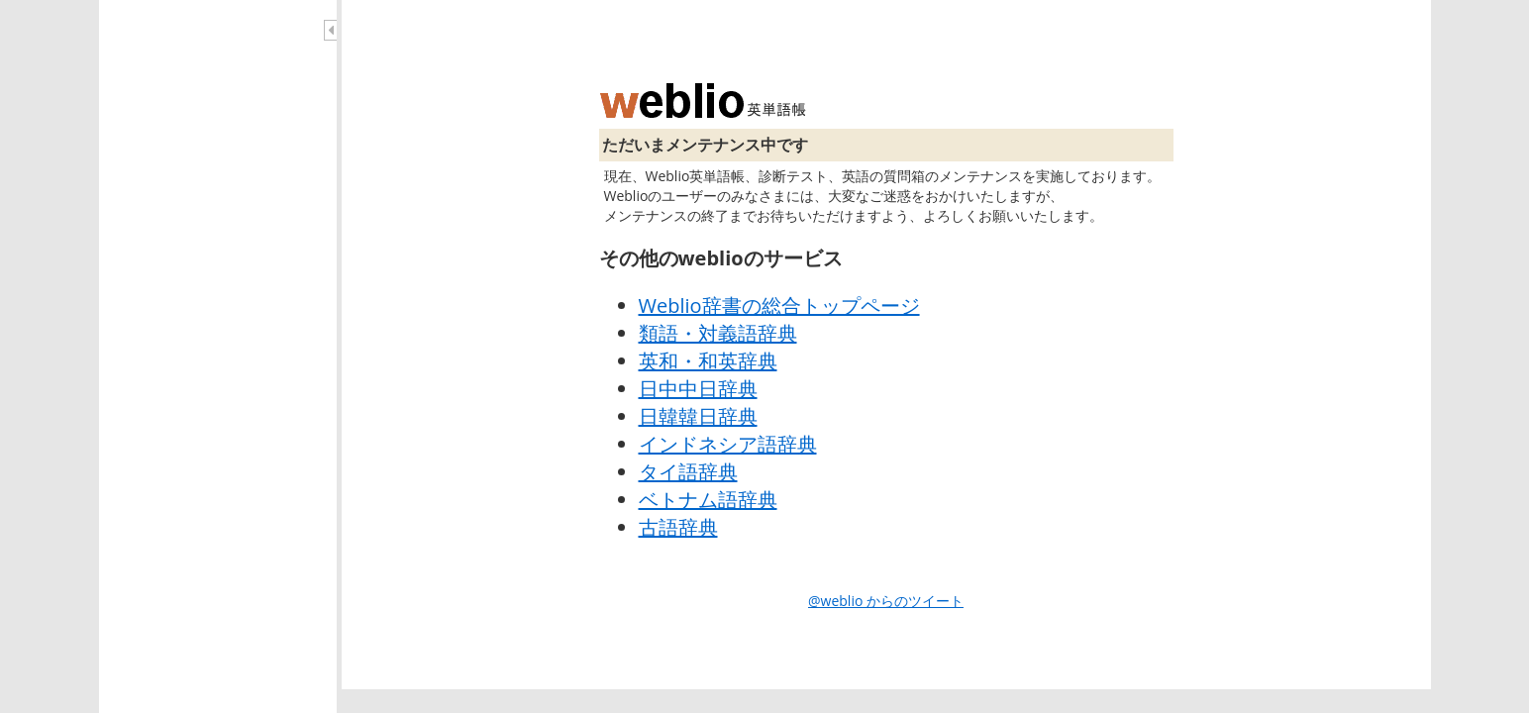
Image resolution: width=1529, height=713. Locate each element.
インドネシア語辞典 (728, 444)
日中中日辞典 (698, 388)
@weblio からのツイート (886, 600)
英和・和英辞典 (708, 361)
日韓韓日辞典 (698, 416)
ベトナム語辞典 (708, 499)
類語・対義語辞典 (718, 333)
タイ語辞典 (688, 471)
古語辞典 (678, 527)
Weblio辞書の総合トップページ (779, 305)
